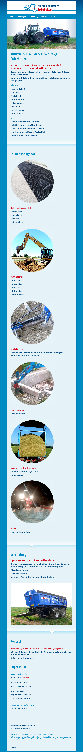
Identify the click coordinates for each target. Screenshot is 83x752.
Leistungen (21, 16)
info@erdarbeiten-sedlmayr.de (21, 695)
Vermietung (33, 16)
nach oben (14, 747)
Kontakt (44, 16)
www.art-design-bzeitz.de (23, 728)
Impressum (54, 16)
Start (12, 16)
